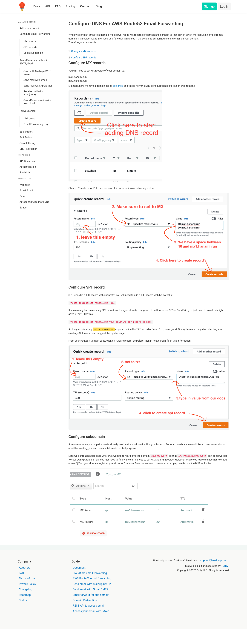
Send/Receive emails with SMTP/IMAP (34, 62)
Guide (76, 561)
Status (23, 600)
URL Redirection (28, 148)
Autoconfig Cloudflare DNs (34, 201)
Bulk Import (26, 131)
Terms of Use (27, 578)
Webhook (25, 184)
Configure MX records (83, 51)
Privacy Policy (27, 584)
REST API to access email (88, 605)
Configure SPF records (83, 57)
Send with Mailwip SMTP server (37, 73)
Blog (99, 6)
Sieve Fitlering (27, 143)
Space (23, 207)
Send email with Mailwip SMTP (92, 584)
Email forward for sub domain (91, 594)
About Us (24, 567)
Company (24, 561)
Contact (85, 6)
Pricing (70, 6)
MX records (29, 41)
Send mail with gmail (35, 79)
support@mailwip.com (214, 560)
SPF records (30, 47)
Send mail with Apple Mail (37, 85)
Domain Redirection (85, 600)
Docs (36, 6)
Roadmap (25, 594)
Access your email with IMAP (91, 611)
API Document (28, 161)
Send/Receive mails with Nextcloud (37, 102)
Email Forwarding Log (35, 124)
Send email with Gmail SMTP (90, 589)
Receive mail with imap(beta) (33, 93)
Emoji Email (26, 190)
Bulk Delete (26, 137)
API (47, 6)
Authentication (28, 166)
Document (79, 567)
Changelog (25, 589)
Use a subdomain (33, 52)
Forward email (27, 110)
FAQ (58, 6)
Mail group (29, 118)
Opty (225, 565)
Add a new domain (30, 28)
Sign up (209, 6)
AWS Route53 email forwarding (92, 578)
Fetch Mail (25, 172)
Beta (22, 196)
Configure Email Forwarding (35, 33)
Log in (224, 6)
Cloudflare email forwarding (90, 573)
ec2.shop (118, 85)
